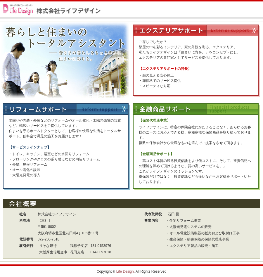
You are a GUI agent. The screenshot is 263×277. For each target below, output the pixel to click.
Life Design (125, 271)
